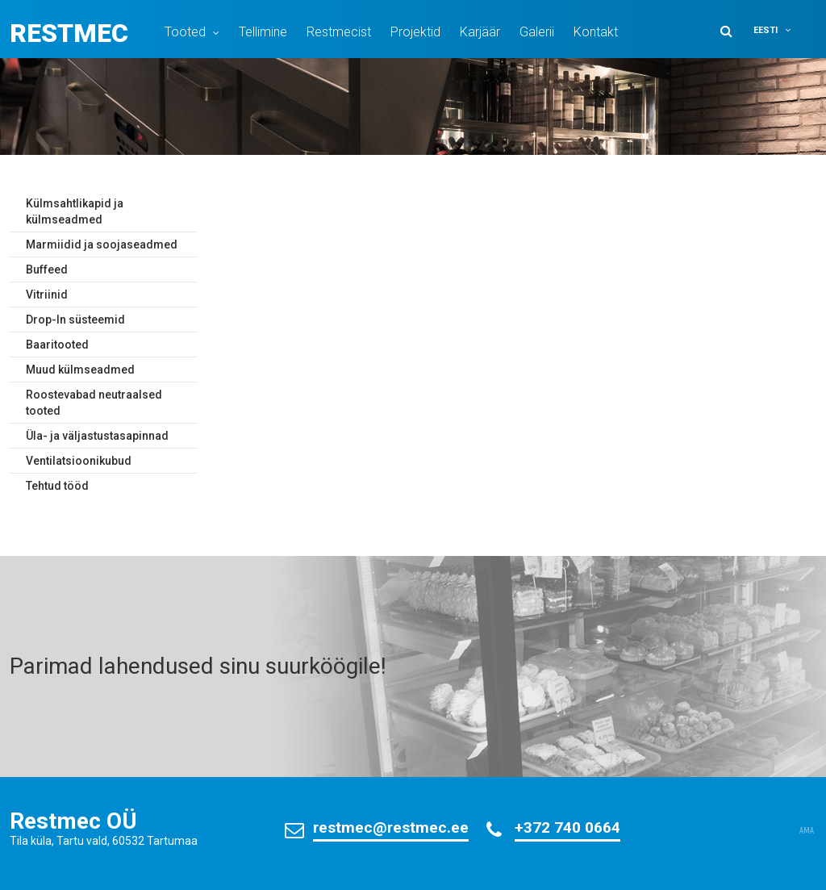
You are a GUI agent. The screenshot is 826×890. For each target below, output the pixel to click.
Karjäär (480, 32)
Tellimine (263, 32)
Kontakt (596, 32)
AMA (806, 831)
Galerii (536, 32)
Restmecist (339, 32)
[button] (782, 30)
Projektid (415, 32)
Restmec (69, 33)
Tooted (185, 32)
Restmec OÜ (73, 821)
